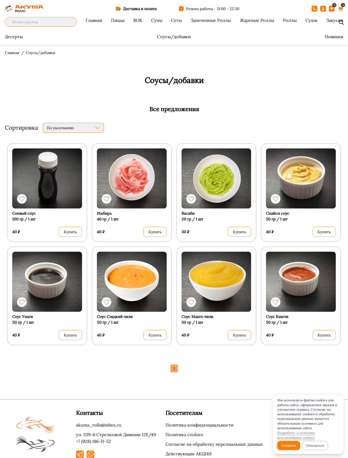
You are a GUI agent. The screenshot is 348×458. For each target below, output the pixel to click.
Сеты (176, 20)
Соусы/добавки (174, 36)
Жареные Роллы (257, 20)
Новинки (334, 36)
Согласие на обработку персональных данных (214, 440)
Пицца (117, 20)
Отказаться (315, 445)
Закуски (334, 20)
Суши (311, 20)
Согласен (288, 445)
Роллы (290, 20)
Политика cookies (184, 431)
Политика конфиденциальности (199, 421)
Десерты (14, 36)
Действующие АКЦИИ (188, 450)
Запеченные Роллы (211, 20)
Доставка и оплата (140, 8)
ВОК (137, 20)
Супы (156, 20)
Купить (70, 230)
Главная (94, 20)
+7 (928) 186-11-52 (93, 437)
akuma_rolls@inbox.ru (98, 421)
